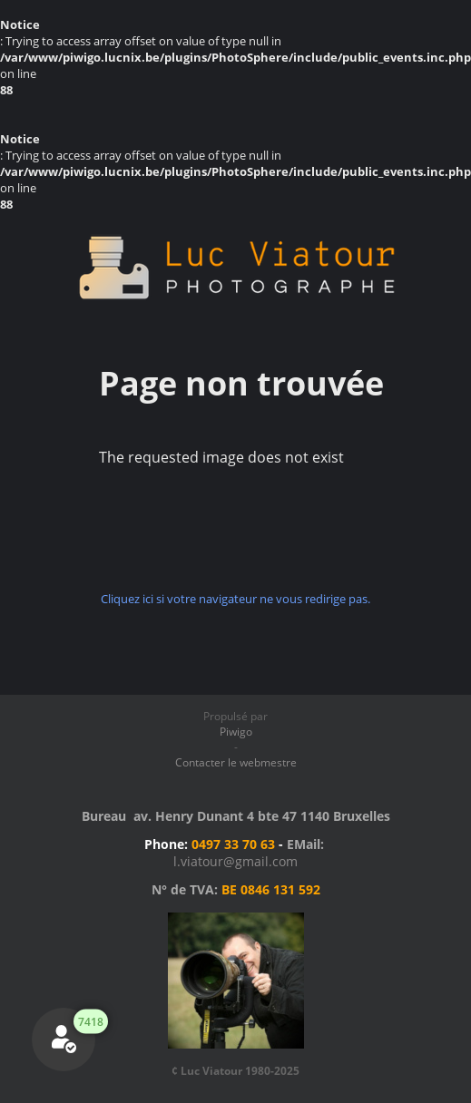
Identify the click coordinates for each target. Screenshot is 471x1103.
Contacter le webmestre (236, 762)
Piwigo (236, 731)
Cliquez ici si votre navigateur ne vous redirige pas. (235, 599)
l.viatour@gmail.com (235, 861)
